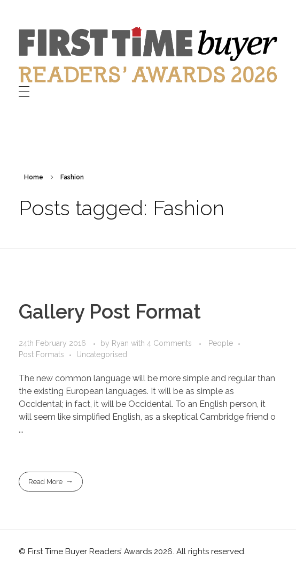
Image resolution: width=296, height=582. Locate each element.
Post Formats (41, 354)
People (220, 343)
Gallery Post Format (110, 311)
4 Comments (169, 343)
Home (33, 177)
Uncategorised (101, 354)
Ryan (121, 343)
